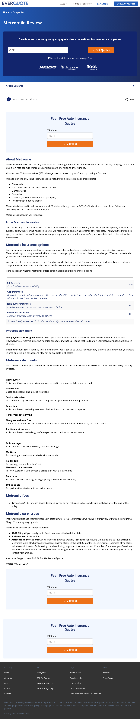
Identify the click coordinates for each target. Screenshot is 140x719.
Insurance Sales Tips (45, 683)
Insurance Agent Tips (45, 688)
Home (6, 12)
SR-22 (10, 282)
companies (18, 12)
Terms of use (75, 672)
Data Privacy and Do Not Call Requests (85, 693)
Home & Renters (81, 3)
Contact (7, 688)
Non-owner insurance (19, 303)
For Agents (102, 3)
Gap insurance (15, 291)
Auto (62, 3)
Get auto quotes (126, 3)
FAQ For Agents (43, 678)
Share (129, 99)
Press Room (108, 678)
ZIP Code (52, 130)
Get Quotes (101, 50)
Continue (70, 144)
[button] (70, 86)
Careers (7, 693)
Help (6, 683)
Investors (106, 672)
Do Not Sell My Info (77, 688)
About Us (8, 678)
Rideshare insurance (18, 312)
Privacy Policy (75, 683)
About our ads (76, 678)
